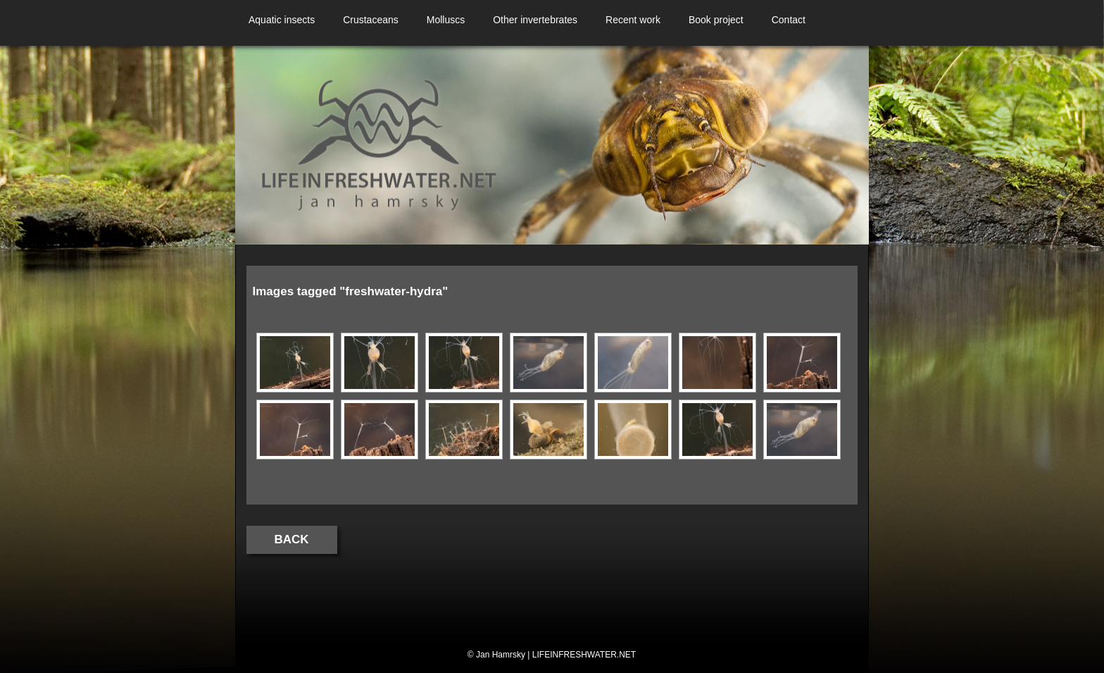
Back (292, 539)
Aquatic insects (282, 19)
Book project (716, 19)
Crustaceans (371, 19)
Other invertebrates (535, 19)
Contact (788, 19)
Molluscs (446, 19)
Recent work (633, 19)
